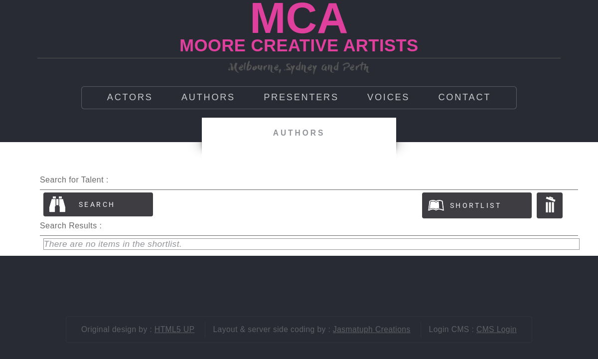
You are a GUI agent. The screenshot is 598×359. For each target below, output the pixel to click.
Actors (130, 97)
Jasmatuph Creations (372, 329)
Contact (464, 97)
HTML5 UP (174, 329)
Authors (208, 97)
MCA (299, 17)
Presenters (301, 97)
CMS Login (496, 329)
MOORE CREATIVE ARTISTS (298, 45)
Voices (388, 97)
